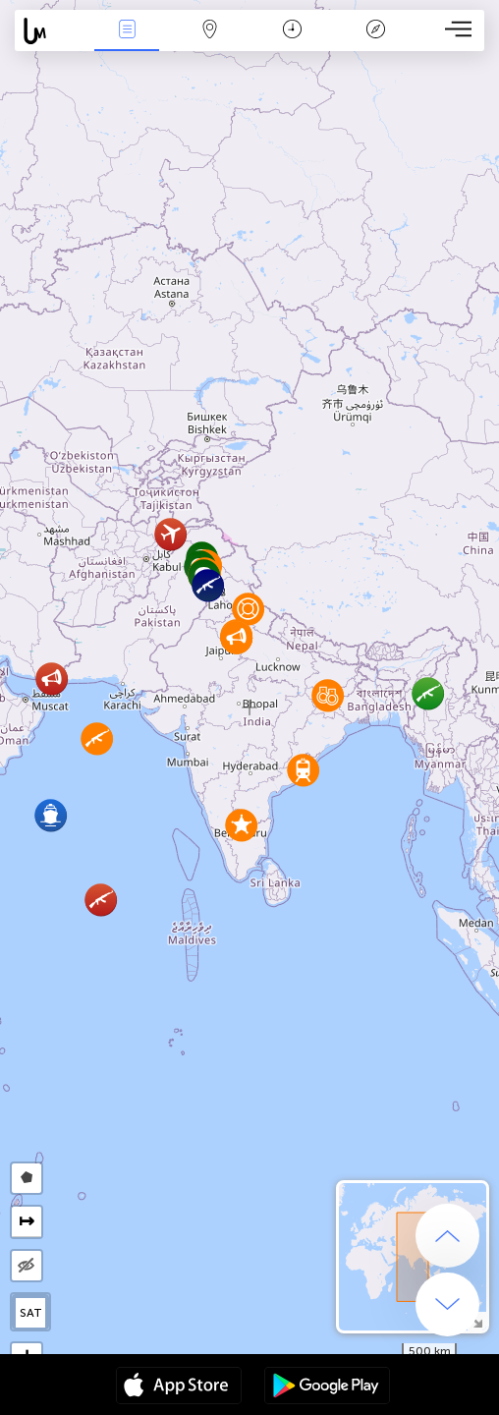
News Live (127, 31)
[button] (208, 585)
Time (292, 31)
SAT (31, 1313)
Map (209, 31)
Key (375, 31)
